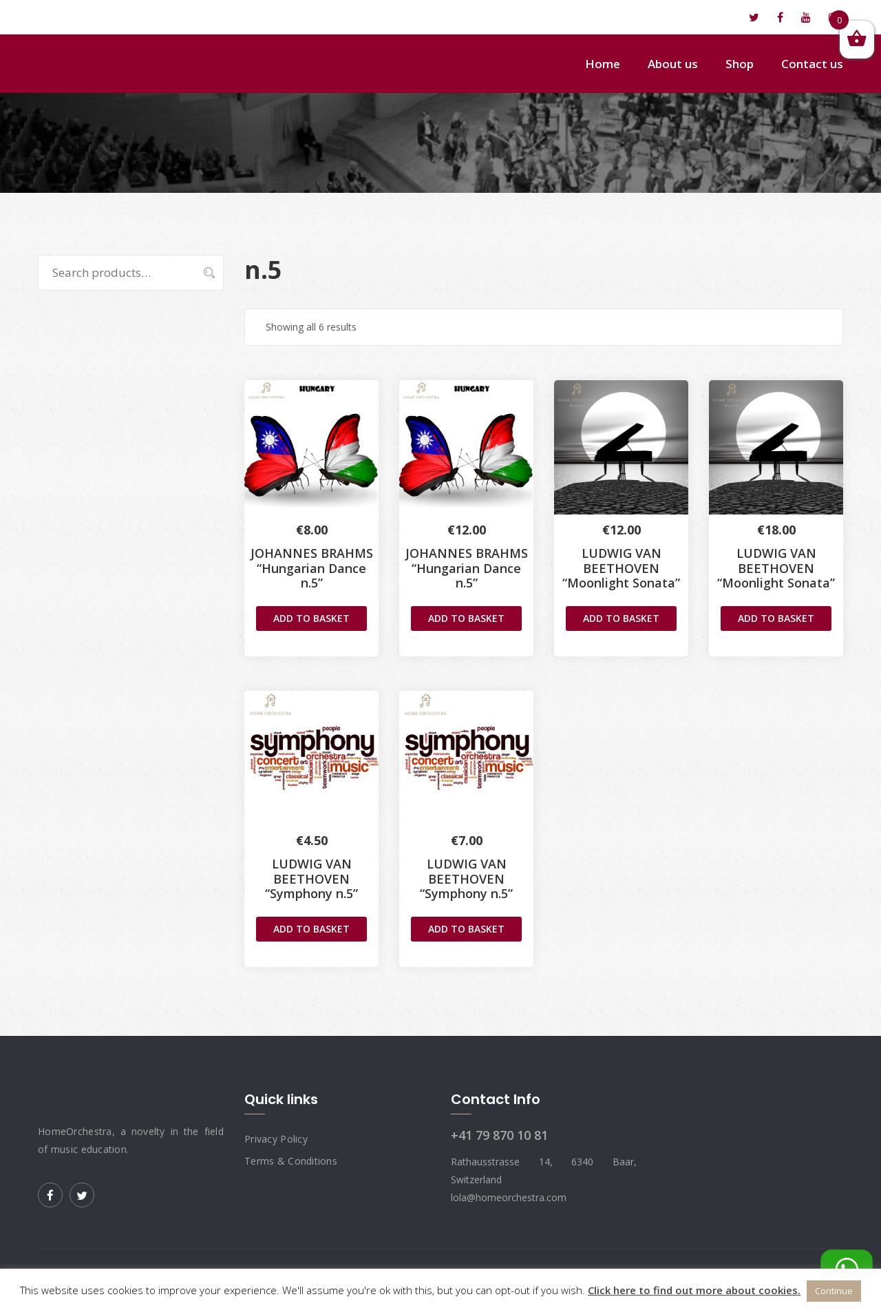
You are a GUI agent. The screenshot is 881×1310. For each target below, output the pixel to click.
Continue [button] (834, 1291)
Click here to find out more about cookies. (694, 1290)
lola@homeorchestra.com (114, 17)
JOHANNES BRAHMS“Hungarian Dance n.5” (466, 568)
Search (202, 272)
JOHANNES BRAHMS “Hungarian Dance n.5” (312, 568)
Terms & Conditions (290, 1160)
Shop (739, 64)
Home (602, 64)
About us (673, 64)
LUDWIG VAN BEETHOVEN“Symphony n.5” (311, 878)
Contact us (812, 64)
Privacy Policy (276, 1138)
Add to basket (311, 618)
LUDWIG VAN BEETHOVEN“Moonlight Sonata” (621, 568)
